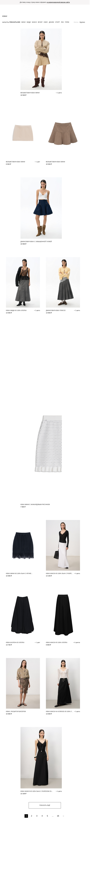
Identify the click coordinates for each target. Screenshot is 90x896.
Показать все (14, 22)
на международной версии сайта (58, 2)
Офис (46, 22)
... (52, 816)
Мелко (76, 22)
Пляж (67, 22)
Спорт (57, 22)
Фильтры (5, 22)
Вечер (40, 22)
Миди (29, 22)
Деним (51, 22)
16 (58, 816)
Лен (62, 22)
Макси (34, 22)
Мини (23, 22)
